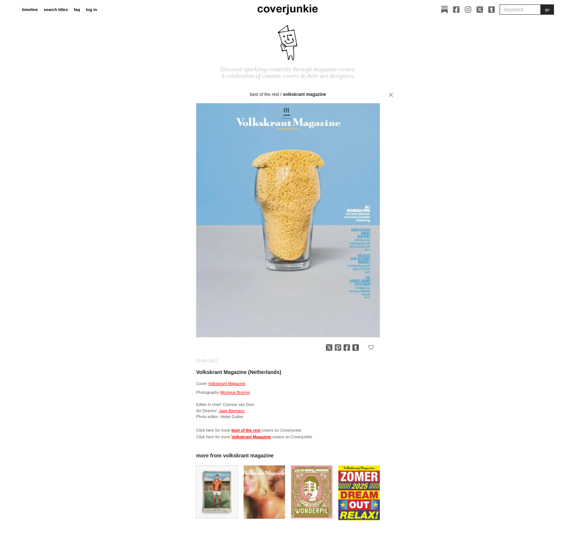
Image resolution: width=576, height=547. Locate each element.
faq (77, 9)
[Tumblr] (491, 9)
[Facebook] (456, 9)
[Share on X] (329, 347)
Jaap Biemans (232, 411)
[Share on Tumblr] (355, 347)
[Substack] (444, 9)
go (547, 9)
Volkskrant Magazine (304, 94)
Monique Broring (235, 392)
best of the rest (264, 94)
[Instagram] (468, 9)
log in (91, 9)
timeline (30, 9)
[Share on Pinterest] (338, 347)
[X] (479, 9)
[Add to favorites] (371, 347)
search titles (56, 9)
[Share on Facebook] (346, 347)
